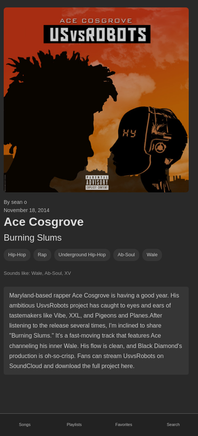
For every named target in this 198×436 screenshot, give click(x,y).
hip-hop (17, 254)
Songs (24, 424)
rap (42, 254)
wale (152, 254)
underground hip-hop (82, 254)
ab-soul (126, 254)
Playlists (74, 424)
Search (173, 424)
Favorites (124, 424)
